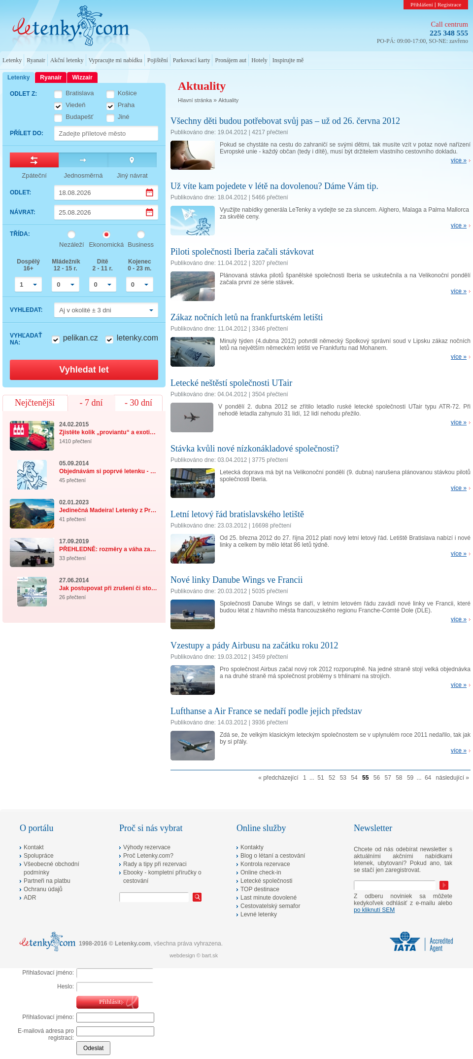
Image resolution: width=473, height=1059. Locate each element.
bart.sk (210, 955)
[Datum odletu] (106, 192)
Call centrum (449, 24)
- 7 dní (91, 403)
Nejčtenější (35, 403)
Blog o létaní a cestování (272, 855)
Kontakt (34, 847)
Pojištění (157, 60)
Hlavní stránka (195, 100)
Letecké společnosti (266, 880)
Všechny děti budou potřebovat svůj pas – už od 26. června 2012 (285, 121)
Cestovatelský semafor (270, 906)
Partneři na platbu (47, 880)
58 (399, 777)
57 (387, 777)
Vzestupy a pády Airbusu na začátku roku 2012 (254, 645)
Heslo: (65, 986)
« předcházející (278, 777)
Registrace (449, 4)
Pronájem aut (230, 60)
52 (332, 777)
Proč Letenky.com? (148, 855)
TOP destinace (259, 889)
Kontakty (252, 847)
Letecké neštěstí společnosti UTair (231, 383)
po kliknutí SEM (374, 910)
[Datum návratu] (106, 212)
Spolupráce (39, 855)
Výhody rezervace (146, 847)
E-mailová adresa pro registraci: (46, 1034)
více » (459, 160)
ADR (30, 897)
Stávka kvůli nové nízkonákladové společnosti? (254, 449)
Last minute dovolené (268, 897)
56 (376, 777)
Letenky (12, 60)
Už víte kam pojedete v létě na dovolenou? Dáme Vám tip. (274, 186)
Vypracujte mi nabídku (115, 60)
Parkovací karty (191, 60)
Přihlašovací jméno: (48, 972)
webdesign (182, 955)
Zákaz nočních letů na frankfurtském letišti (246, 317)
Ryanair (36, 60)
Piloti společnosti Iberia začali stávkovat (242, 252)
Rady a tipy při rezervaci (155, 864)
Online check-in (260, 872)
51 (320, 777)
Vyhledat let (83, 370)
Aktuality (228, 100)
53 (343, 777)
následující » (452, 777)
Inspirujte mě (288, 60)
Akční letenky (67, 60)
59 (410, 777)
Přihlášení (421, 4)
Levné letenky (258, 914)
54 (354, 777)
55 (365, 777)
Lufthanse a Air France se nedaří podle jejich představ (266, 711)
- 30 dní (138, 403)
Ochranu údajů (43, 889)
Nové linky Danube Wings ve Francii (236, 580)
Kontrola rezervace (265, 864)
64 (428, 777)
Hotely (259, 60)
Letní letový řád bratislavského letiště (237, 514)
